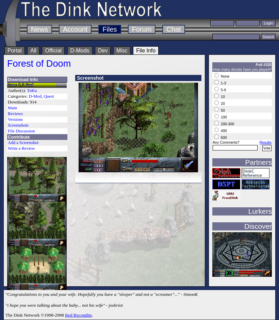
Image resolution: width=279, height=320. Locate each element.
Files (109, 29)
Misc (122, 50)
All (33, 50)
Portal (14, 50)
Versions (15, 119)
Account (75, 29)
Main (12, 108)
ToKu (32, 90)
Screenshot (90, 78)
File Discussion (21, 131)
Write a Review (21, 148)
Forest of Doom (39, 63)
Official (53, 50)
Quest (49, 96)
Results (265, 142)
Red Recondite (78, 315)
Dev (103, 50)
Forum (142, 29)
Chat (173, 29)
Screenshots (18, 125)
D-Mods (79, 50)
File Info (145, 50)
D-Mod (35, 96)
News (39, 29)
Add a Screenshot (23, 142)
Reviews (15, 113)
